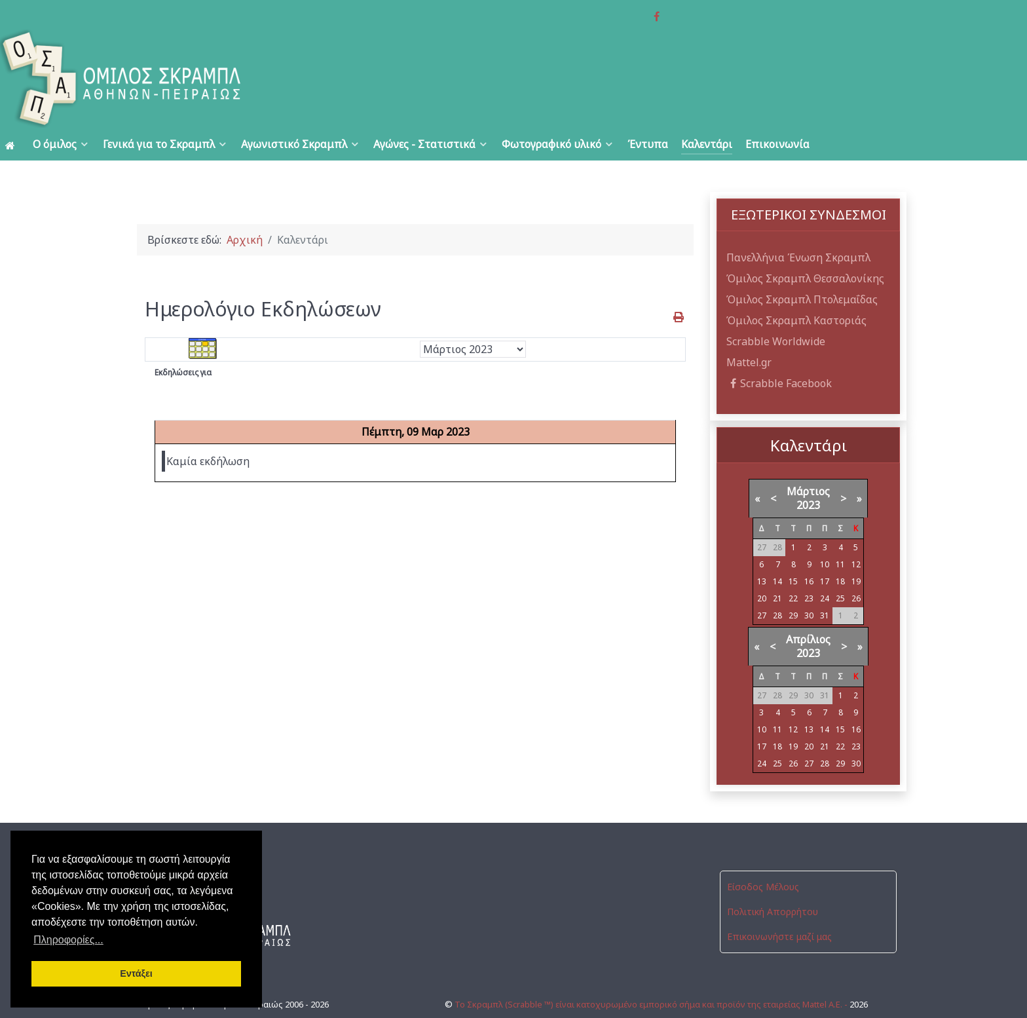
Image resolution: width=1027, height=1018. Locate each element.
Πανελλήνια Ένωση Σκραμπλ (798, 228)
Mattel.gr (749, 333)
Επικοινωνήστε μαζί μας (779, 907)
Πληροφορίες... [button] (68, 939)
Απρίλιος (808, 610)
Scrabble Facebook (779, 354)
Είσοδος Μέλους (763, 858)
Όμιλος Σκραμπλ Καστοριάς (796, 291)
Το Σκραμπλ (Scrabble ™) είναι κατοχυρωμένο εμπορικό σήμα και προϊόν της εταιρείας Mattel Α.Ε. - (652, 964)
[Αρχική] (12, 115)
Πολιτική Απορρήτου (772, 883)
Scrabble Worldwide (775, 312)
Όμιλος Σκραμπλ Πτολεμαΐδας (802, 270)
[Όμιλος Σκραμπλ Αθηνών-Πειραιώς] (205, 49)
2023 (808, 476)
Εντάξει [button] (136, 973)
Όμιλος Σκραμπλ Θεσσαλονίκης (805, 249)
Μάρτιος (808, 462)
